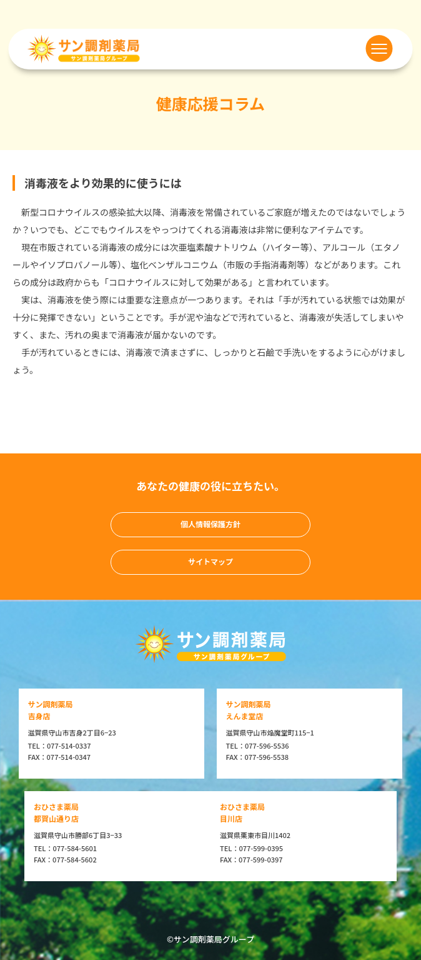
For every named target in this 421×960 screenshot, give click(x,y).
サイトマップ (210, 561)
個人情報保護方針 (210, 523)
